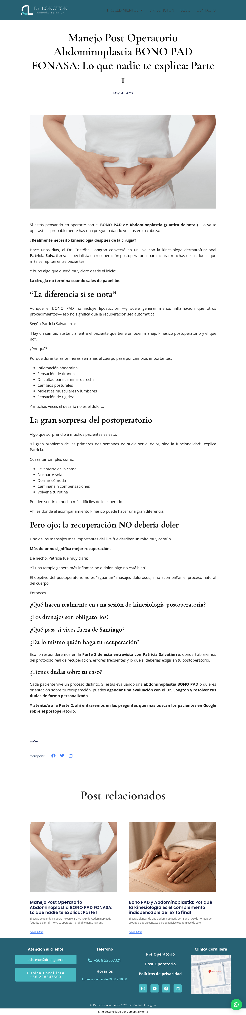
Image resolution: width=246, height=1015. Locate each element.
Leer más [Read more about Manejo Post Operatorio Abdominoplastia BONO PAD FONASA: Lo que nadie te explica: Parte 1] (36, 932)
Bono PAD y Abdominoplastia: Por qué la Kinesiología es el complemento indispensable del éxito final (170, 907)
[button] (53, 756)
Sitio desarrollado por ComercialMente (123, 1011)
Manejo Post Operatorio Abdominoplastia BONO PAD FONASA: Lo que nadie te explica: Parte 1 (71, 907)
